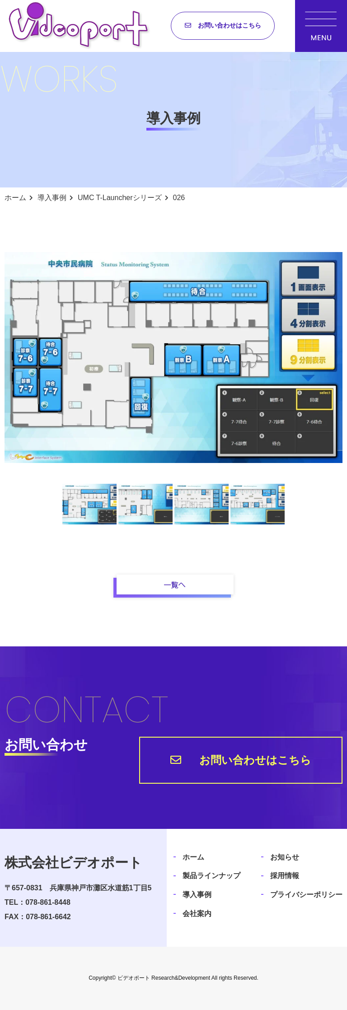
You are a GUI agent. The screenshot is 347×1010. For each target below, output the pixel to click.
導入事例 (197, 894)
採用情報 (284, 875)
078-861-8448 (47, 902)
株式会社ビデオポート (73, 862)
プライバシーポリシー (306, 894)
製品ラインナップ (211, 875)
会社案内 (197, 913)
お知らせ (284, 857)
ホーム (193, 857)
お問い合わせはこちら (229, 25)
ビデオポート (133, 978)
